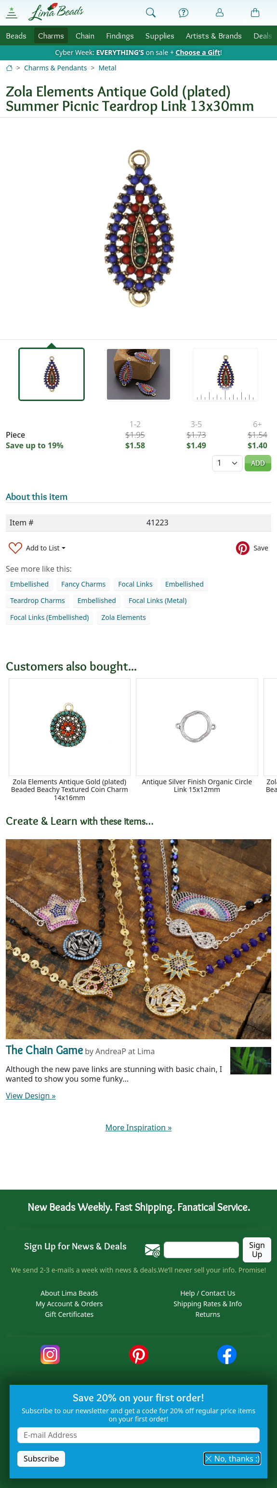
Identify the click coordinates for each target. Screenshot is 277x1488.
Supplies (159, 35)
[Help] (183, 13)
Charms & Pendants (55, 67)
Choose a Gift (198, 52)
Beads (16, 35)
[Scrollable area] (141, 740)
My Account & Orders (69, 1303)
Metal (107, 67)
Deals (262, 35)
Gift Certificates (69, 1314)
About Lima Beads (69, 1293)
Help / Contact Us (207, 1293)
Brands (214, 35)
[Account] (219, 13)
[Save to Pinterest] (252, 548)
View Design (31, 1095)
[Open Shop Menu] (11, 12)
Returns (208, 1314)
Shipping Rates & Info (207, 1303)
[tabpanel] (138, 228)
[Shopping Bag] (255, 13)
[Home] (9, 67)
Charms (51, 35)
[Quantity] (227, 463)
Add (258, 463)
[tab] (51, 374)
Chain (85, 35)
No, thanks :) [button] (232, 1458)
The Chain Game (44, 1050)
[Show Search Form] (151, 13)
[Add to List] (37, 548)
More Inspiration (139, 1127)
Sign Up (257, 1250)
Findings (120, 35)
